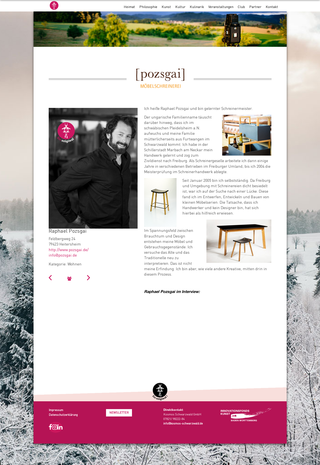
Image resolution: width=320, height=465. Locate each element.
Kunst (166, 7)
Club (241, 7)
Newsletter (119, 412)
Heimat (129, 7)
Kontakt (272, 7)
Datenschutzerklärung (63, 414)
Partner (255, 7)
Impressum (56, 410)
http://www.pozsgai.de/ (68, 250)
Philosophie (148, 7)
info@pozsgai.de (63, 255)
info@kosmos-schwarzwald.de (183, 423)
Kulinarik (197, 7)
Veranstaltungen (220, 7)
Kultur (180, 7)
